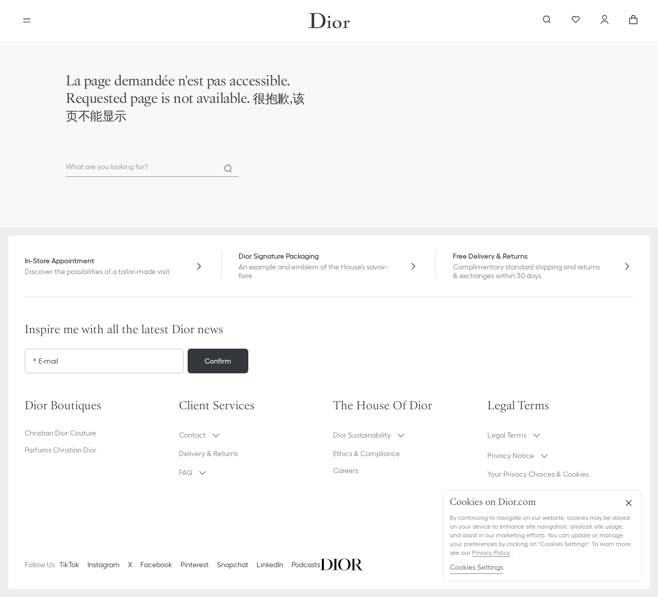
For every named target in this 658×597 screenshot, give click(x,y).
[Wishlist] (576, 20)
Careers (345, 470)
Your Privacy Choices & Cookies (538, 474)
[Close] (629, 503)
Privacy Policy (491, 552)
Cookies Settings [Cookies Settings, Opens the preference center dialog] (476, 567)
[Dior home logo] (329, 20)
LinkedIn (270, 564)
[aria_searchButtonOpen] (547, 20)
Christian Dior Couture (60, 433)
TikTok (69, 564)
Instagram (103, 564)
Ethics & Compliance (366, 453)
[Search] (228, 168)
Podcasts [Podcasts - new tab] (305, 564)
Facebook (156, 564)
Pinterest (194, 564)
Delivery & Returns (208, 453)
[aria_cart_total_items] (633, 20)
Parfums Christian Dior (61, 450)
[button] (252, 435)
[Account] (604, 20)
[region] (542, 535)
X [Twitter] (130, 564)
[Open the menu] (26, 20)
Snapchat (232, 564)
